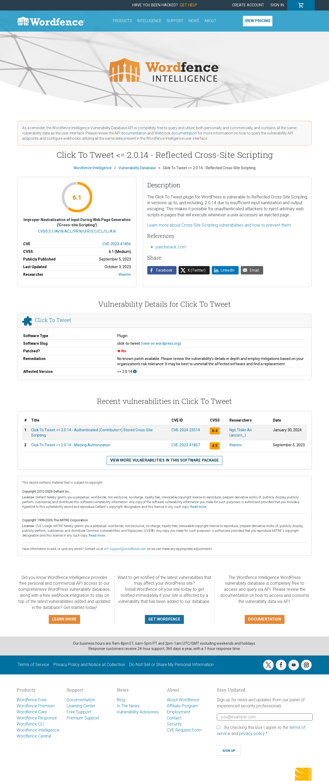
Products (122, 21)
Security (174, 724)
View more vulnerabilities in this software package (164, 460)
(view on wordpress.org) (161, 343)
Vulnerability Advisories (138, 711)
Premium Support (83, 717)
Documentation (81, 699)
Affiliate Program (182, 705)
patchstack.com (171, 246)
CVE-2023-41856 (116, 244)
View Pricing (257, 21)
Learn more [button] (64, 619)
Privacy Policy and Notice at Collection (89, 664)
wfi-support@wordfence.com (125, 549)
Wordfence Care (32, 711)
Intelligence (149, 21)
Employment (178, 711)
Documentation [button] (264, 619)
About (210, 21)
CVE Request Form (184, 730)
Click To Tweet (53, 320)
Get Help (188, 5)
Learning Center (81, 705)
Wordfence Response (37, 717)
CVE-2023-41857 (185, 445)
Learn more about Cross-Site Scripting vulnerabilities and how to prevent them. (219, 225)
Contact (174, 717)
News (194, 21)
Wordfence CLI (30, 724)
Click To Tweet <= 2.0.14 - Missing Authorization (70, 445)
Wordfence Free (32, 699)
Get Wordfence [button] (164, 619)
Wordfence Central (34, 736)
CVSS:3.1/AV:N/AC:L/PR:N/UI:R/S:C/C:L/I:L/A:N (77, 231)
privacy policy (251, 733)
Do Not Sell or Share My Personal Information (171, 664)
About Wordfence (183, 699)
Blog (121, 699)
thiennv (125, 274)
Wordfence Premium (36, 705)
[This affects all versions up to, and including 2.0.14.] (135, 371)
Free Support (79, 711)
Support (175, 21)
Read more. (198, 507)
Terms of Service (33, 664)
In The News (128, 705)
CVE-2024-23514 (185, 430)
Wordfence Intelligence (38, 730)
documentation (133, 133)
